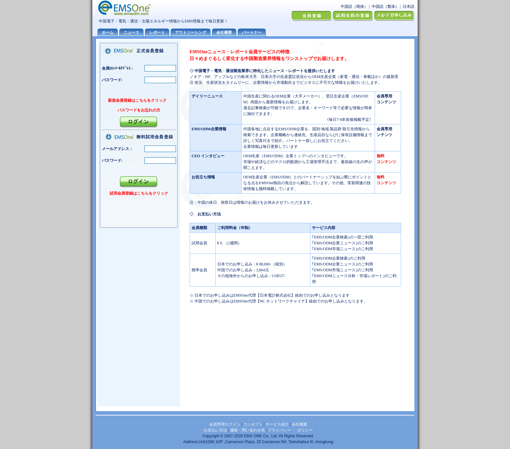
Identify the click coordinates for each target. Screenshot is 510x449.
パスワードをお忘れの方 (138, 110)
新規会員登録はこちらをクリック (137, 100)
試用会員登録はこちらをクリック (139, 193)
